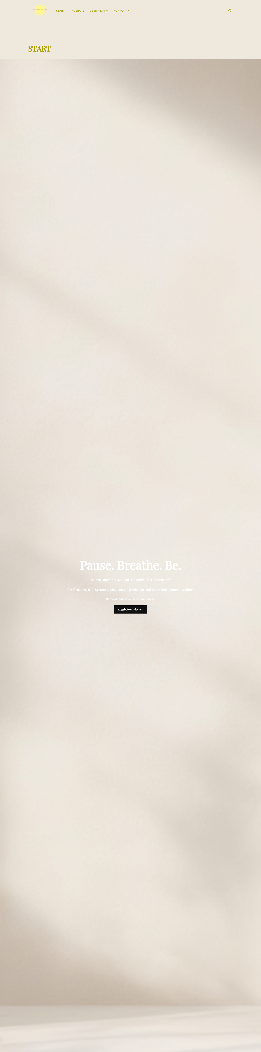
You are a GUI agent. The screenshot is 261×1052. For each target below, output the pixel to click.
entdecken (130, 616)
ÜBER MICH (99, 10)
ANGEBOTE (77, 10)
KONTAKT (122, 10)
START (60, 10)
